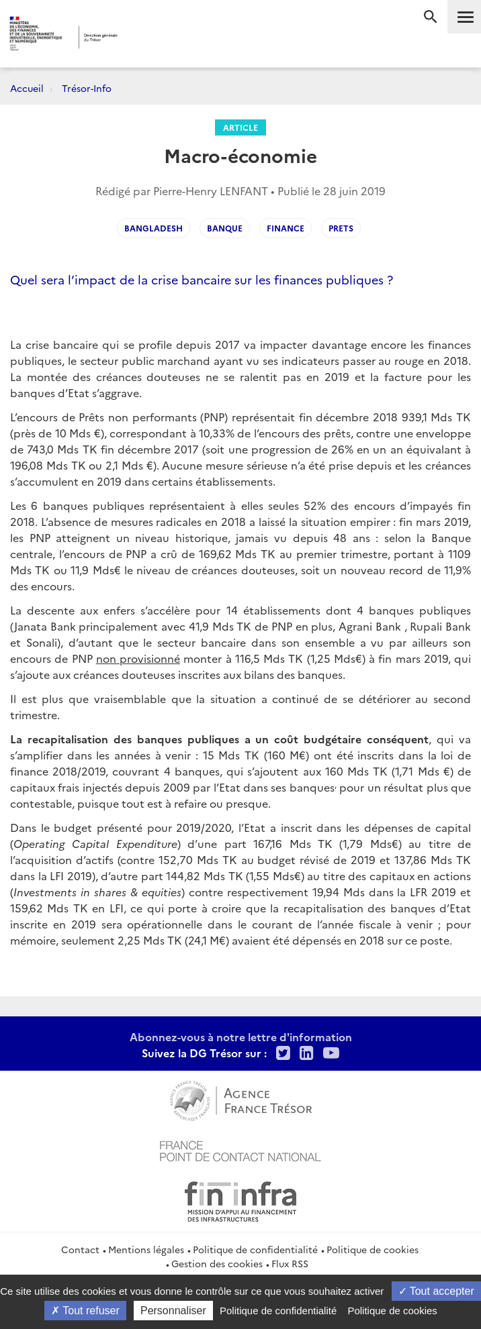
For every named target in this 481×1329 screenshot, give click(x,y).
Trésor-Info (87, 88)
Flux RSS (289, 1263)
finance (285, 227)
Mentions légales (146, 1249)
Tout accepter (436, 1291)
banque (225, 227)
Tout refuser (85, 1310)
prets (341, 227)
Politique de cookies (372, 1249)
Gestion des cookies (217, 1263)
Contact (80, 1249)
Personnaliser (173, 1310)
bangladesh (153, 227)
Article (240, 127)
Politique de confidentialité (255, 1249)
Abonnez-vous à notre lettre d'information (241, 1036)
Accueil (27, 88)
